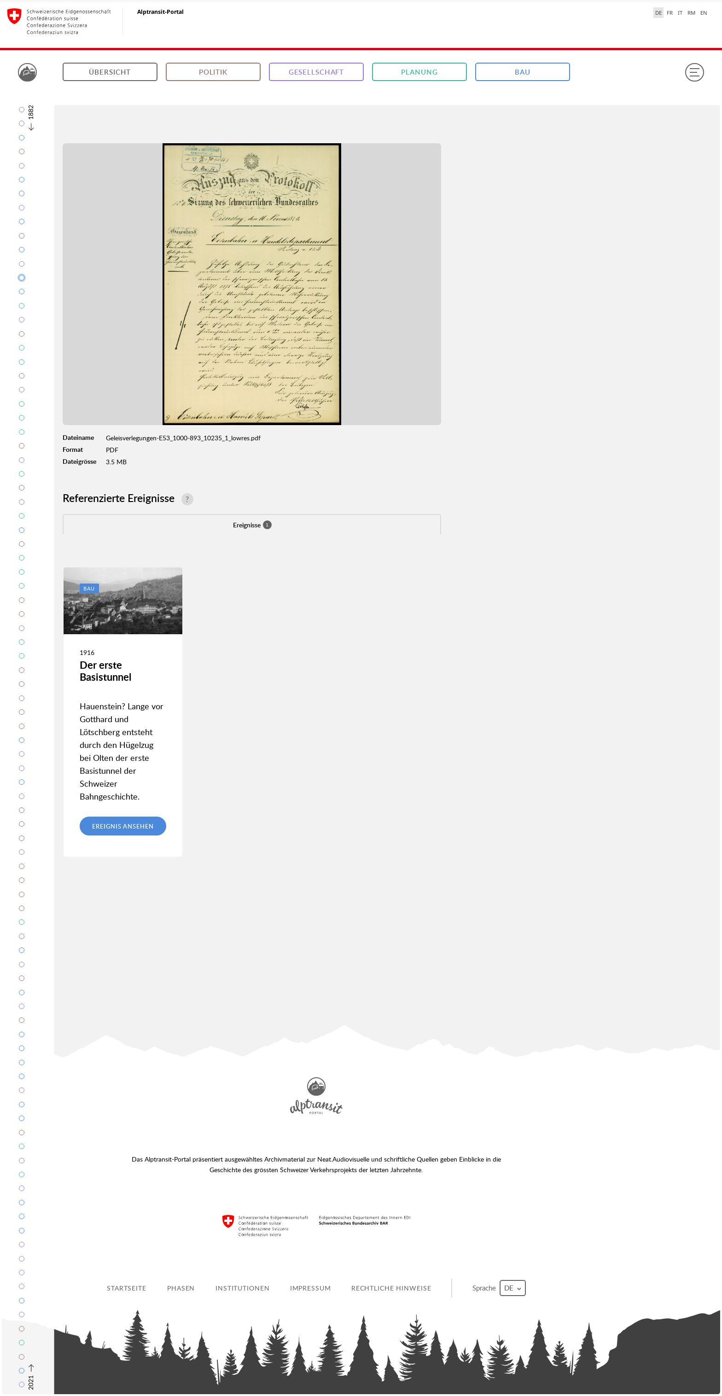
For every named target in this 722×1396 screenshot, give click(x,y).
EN (703, 12)
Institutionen (242, 1288)
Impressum (310, 1288)
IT (680, 12)
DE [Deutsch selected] (658, 12)
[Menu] (694, 72)
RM (691, 12)
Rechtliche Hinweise (391, 1288)
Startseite (126, 1288)
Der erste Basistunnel (105, 671)
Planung (419, 72)
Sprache (499, 1288)
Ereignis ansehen (122, 826)
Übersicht (110, 72)
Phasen (181, 1288)
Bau (522, 72)
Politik (213, 72)
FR (670, 12)
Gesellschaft (316, 72)
